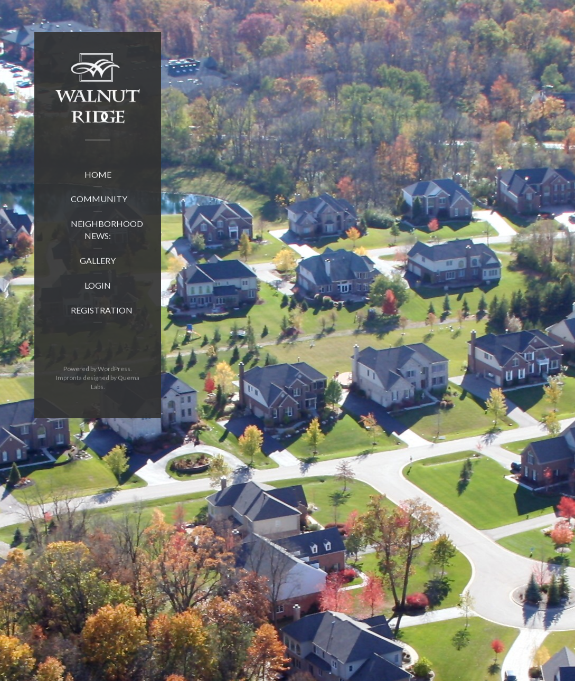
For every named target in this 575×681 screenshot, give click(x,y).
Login (97, 288)
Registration (102, 313)
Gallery (98, 263)
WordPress (114, 372)
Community (99, 202)
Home (97, 177)
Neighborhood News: (105, 233)
